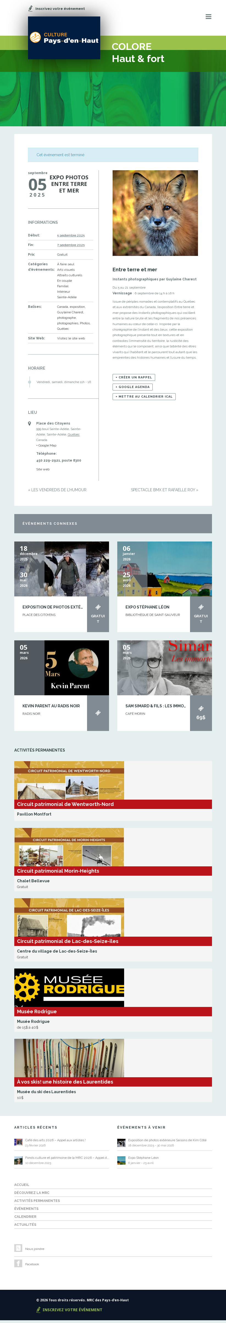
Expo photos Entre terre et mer (68, 186)
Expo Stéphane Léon (147, 610)
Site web (42, 472)
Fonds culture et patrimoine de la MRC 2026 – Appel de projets (67, 1160)
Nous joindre (34, 1252)
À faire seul (65, 267)
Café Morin (135, 716)
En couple (64, 283)
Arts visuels (66, 272)
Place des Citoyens (39, 617)
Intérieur (63, 294)
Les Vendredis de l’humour (57, 492)
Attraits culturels (69, 278)
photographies (67, 326)
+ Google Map (46, 448)
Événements (26, 1211)
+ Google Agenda (133, 390)
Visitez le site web (71, 341)
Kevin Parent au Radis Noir (51, 709)
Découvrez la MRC (31, 1196)
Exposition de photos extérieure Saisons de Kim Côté (81, 610)
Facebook (32, 1267)
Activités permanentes (37, 1203)
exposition (77, 309)
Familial (62, 289)
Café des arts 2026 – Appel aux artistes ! (55, 1143)
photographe (66, 320)
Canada (62, 309)
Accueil (21, 1188)
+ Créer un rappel (134, 380)
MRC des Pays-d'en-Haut (108, 1302)
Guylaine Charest (70, 315)
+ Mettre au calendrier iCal (144, 399)
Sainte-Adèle (67, 300)
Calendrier (25, 1219)
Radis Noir (31, 716)
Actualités (25, 1227)
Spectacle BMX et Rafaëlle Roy (164, 492)
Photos (85, 326)
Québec (63, 331)
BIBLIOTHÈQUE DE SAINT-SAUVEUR (152, 617)
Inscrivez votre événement (72, 1312)
